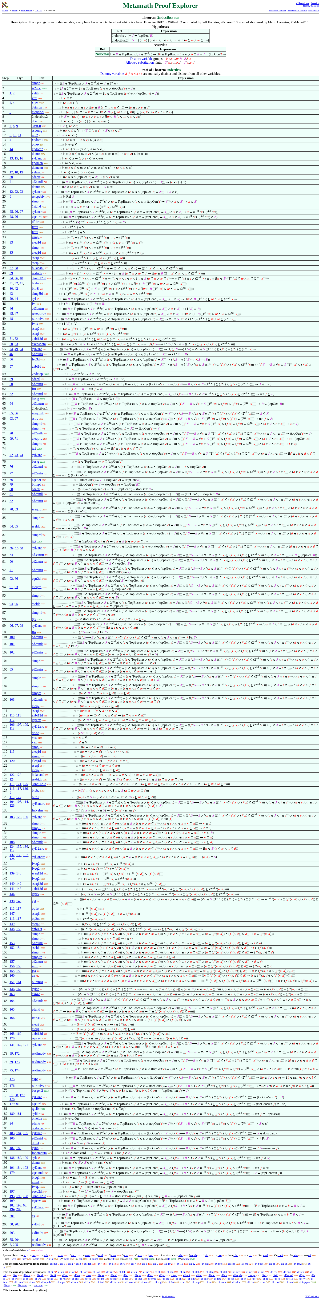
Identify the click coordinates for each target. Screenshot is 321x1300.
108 (12, 699)
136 (25, 846)
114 (25, 801)
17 (11, 172)
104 (12, 801)
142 (18, 883)
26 (16, 211)
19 (21, 172)
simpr (36, 83)
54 (21, 349)
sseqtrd (36, 509)
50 (11, 344)
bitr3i (35, 288)
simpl (36, 237)
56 (11, 359)
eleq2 (35, 1024)
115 (11, 797)
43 (11, 293)
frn (34, 389)
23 (21, 191)
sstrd (35, 418)
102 (12, 652)
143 (18, 888)
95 (16, 604)
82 (11, 501)
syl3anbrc (38, 803)
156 (12, 966)
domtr (36, 153)
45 (11, 313)
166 (12, 1018)
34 (11, 278)
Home (14, 10)
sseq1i (36, 913)
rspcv (35, 894)
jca (34, 971)
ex (33, 975)
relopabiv (38, 196)
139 (12, 873)
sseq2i (36, 924)
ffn (34, 632)
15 (16, 158)
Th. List (38, 10)
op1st (35, 908)
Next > (315, 3)
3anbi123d (39, 278)
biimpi (36, 484)
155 (12, 971)
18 (16, 172)
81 (11, 494)
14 (11, 149)
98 (21, 625)
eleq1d (36, 242)
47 (16, 313)
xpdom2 (37, 149)
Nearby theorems (311, 6)
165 (12, 1009)
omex (36, 144)
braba (36, 283)
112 (11, 720)
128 (12, 805)
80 (11, 489)
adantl (36, 379)
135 (18, 846)
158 (18, 966)
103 (12, 817)
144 (12, 894)
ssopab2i (38, 112)
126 (25, 788)
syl (34, 298)
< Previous (302, 3)
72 (11, 455)
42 (16, 288)
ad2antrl (37, 394)
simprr (36, 428)
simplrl (36, 678)
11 (19, 135)
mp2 (35, 135)
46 (11, 308)
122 (12, 775)
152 (12, 947)
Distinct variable (141, 58)
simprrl (37, 423)
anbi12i (37, 929)
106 (12, 724)
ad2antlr (37, 433)
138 (12, 901)
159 (18, 971)
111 (18, 715)
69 (11, 438)
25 (11, 211)
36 (16, 278)
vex (34, 98)
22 (16, 191)
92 (11, 578)
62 (11, 394)
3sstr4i (36, 126)
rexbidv (37, 273)
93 (16, 587)
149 (12, 924)
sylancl (36, 172)
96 (11, 625)
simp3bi (37, 293)
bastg (35, 398)
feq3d (36, 359)
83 (16, 509)
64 (11, 403)
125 (25, 784)
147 (12, 913)
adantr (36, 177)
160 (12, 975)
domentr (37, 167)
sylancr (37, 191)
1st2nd (36, 206)
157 (12, 961)
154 (18, 947)
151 (12, 982)
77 (11, 473)
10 (14, 135)
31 (11, 283)
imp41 (36, 1018)
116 (11, 788)
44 (16, 298)
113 (11, 728)
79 (11, 484)
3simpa (37, 107)
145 (18, 901)
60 (11, 384)
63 (11, 418)
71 (16, 438)
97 (16, 625)
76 (11, 466)
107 (18, 724)
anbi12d (37, 338)
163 (12, 994)
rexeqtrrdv (39, 313)
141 (12, 888)
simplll (36, 828)
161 (18, 982)
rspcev (36, 720)
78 (11, 509)
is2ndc (36, 88)
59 (11, 379)
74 (21, 455)
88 (21, 548)
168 (12, 1033)
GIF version (313, 10)
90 (11, 561)
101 (12, 644)
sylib (35, 93)
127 (18, 797)
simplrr (37, 957)
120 (12, 761)
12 (11, 191)
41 (21, 283)
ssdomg (37, 130)
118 (11, 751)
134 (12, 846)
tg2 (34, 448)
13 (11, 158)
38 (16, 268)
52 (16, 338)
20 (11, 177)
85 (16, 526)
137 (25, 855)
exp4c (36, 994)
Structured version (277, 10)
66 (16, 413)
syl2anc (37, 158)
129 (18, 817)
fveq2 (36, 863)
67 (16, 418)
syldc (35, 989)
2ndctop (37, 374)
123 (18, 775)
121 (18, 784)
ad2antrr (37, 354)
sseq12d (37, 873)
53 (16, 344)
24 (11, 349)
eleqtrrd (37, 438)
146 (12, 989)
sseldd (36, 526)
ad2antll (37, 181)
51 (11, 338)
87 (16, 548)
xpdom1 (37, 140)
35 (11, 252)
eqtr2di (36, 578)
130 (25, 817)
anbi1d (36, 366)
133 (18, 855)
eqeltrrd (37, 216)
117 (18, 788)
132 (12, 855)
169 (18, 1033)
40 (21, 278)
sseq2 (36, 263)
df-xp (35, 121)
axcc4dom (39, 344)
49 (16, 349)
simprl (36, 517)
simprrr (37, 443)
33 (11, 242)
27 (21, 211)
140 (18, 873)
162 (18, 989)
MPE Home (26, 10)
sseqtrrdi (38, 413)
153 (12, 943)
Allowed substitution (140, 62)
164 (12, 1001)
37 (11, 268)
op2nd (36, 918)
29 (11, 298)
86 (11, 548)
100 (12, 637)
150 (18, 929)
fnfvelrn (37, 810)
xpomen (37, 163)
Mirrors (5, 10)
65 (11, 413)
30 (11, 288)
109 (25, 724)
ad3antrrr (38, 308)
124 (12, 779)
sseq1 (36, 258)
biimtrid (37, 982)
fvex (35, 227)
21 (11, 181)
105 (18, 801)
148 (12, 929)
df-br (35, 222)
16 (21, 158)
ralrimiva (38, 318)
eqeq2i (36, 480)
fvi (34, 303)
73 (16, 455)
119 (11, 784)
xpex (35, 102)
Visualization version (297, 10)
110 (11, 715)
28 (11, 216)
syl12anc (38, 726)
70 (11, 433)
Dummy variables (112, 73)
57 (11, 366)
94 (11, 604)
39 (11, 273)
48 (11, 318)
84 (11, 526)
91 (11, 587)
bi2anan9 (38, 268)
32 (16, 283)
